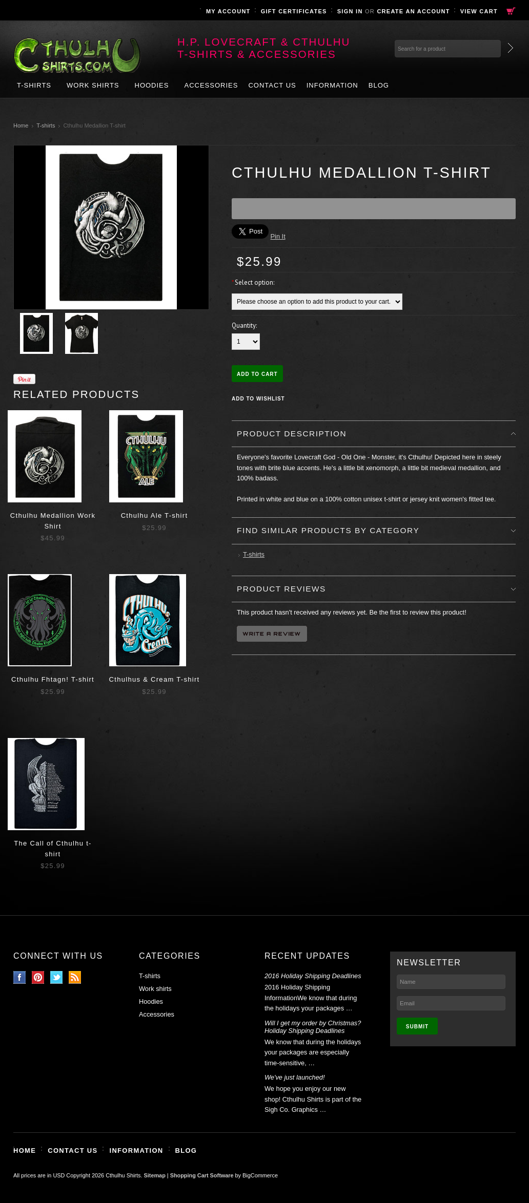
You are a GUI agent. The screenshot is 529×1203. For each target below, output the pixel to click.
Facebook (19, 977)
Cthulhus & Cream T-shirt (154, 679)
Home (20, 125)
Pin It (278, 236)
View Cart (479, 11)
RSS (75, 977)
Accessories (211, 85)
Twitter (56, 977)
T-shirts (34, 85)
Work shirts (93, 85)
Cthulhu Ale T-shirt (154, 515)
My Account (228, 11)
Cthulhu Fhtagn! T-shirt (52, 679)
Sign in (350, 11)
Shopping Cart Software (202, 1175)
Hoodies (152, 85)
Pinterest (38, 977)
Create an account (413, 11)
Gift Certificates (294, 11)
